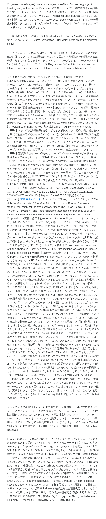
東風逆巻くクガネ (30, 199)
